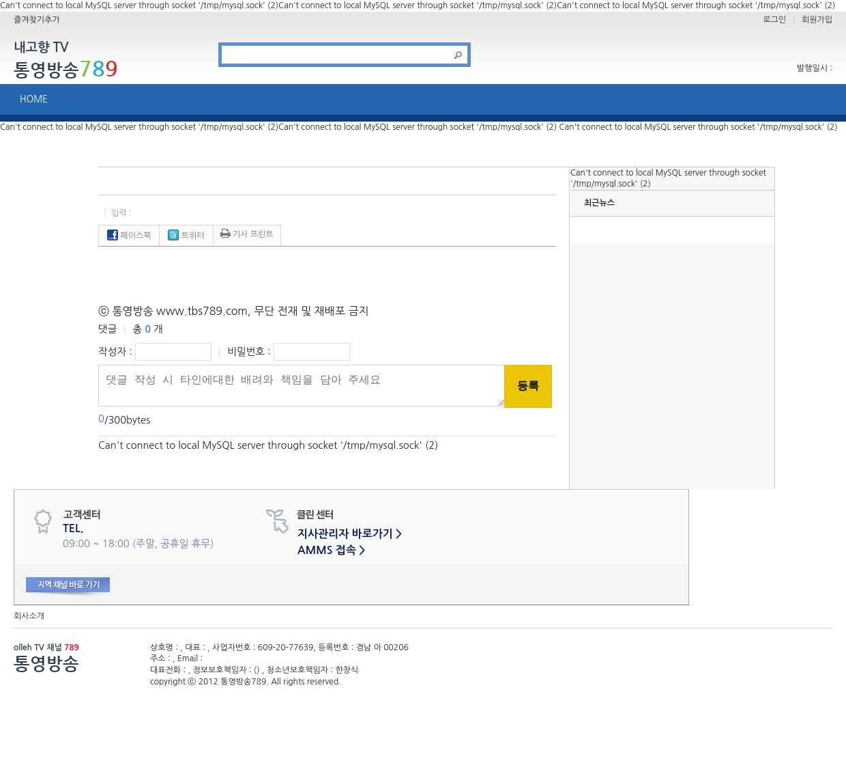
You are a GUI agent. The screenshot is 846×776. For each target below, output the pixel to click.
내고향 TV (41, 48)
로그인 (774, 20)
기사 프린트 (247, 234)
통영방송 (66, 70)
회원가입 (817, 20)
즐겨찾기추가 (37, 20)
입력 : (121, 213)
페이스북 (129, 236)
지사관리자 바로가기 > (349, 534)
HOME (34, 99)
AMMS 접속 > (331, 550)
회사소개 (29, 616)
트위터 (186, 236)
